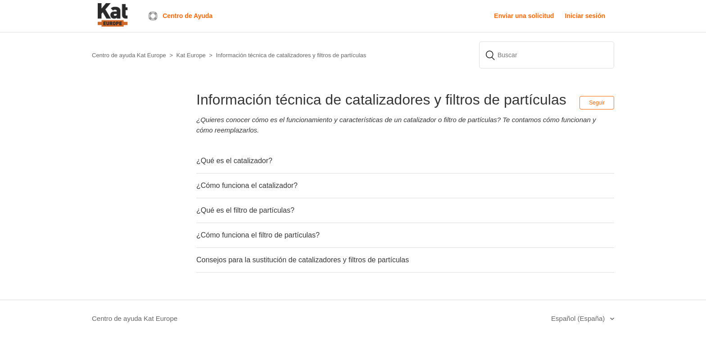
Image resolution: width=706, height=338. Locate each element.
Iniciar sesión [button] (585, 15)
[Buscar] (546, 55)
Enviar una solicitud (524, 15)
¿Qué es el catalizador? (234, 160)
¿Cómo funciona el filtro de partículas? (258, 235)
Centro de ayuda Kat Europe (134, 318)
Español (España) (578, 318)
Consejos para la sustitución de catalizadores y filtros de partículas (302, 260)
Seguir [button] (597, 103)
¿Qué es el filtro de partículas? (245, 210)
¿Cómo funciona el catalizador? (247, 185)
